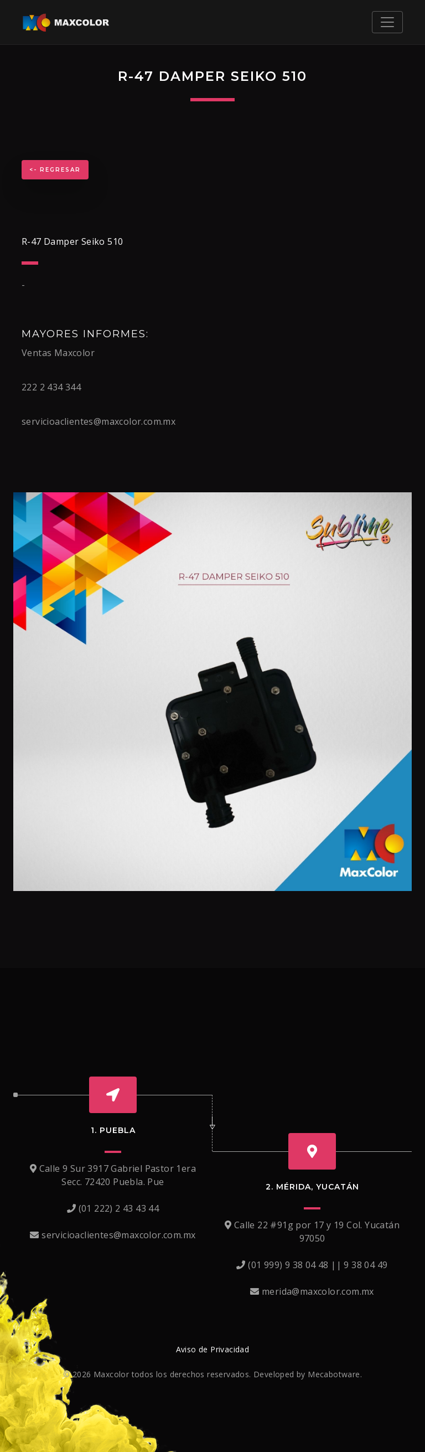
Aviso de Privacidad (213, 1349)
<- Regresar (55, 169)
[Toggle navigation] (387, 22)
